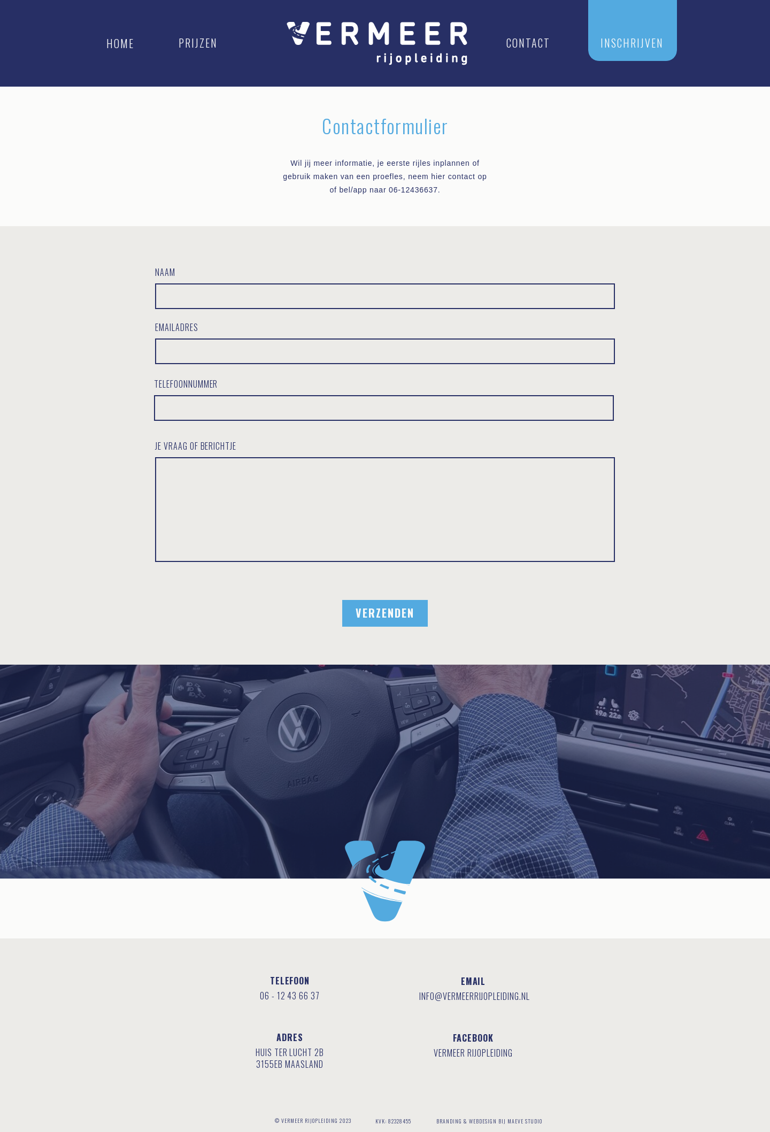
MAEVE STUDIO (524, 1121)
